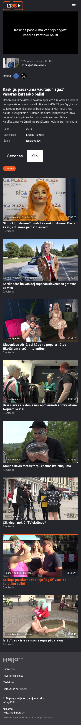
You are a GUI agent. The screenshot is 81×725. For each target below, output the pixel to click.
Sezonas (15, 156)
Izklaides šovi (33, 140)
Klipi (35, 156)
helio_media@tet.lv (40, 710)
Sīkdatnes (8, 682)
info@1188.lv (40, 700)
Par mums (9, 669)
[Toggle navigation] (73, 6)
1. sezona (9, 168)
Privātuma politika (13, 675)
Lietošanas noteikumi (15, 689)
